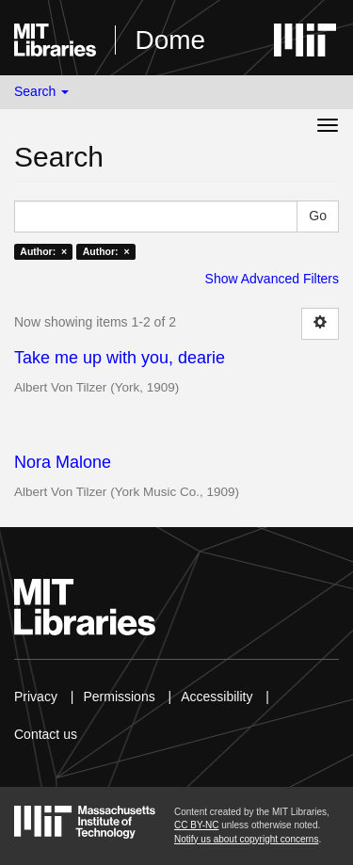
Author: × (43, 251)
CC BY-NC (196, 825)
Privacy (35, 696)
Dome (170, 40)
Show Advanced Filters (272, 278)
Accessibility (216, 696)
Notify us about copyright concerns (246, 839)
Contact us (45, 734)
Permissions (118, 696)
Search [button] (41, 91)
